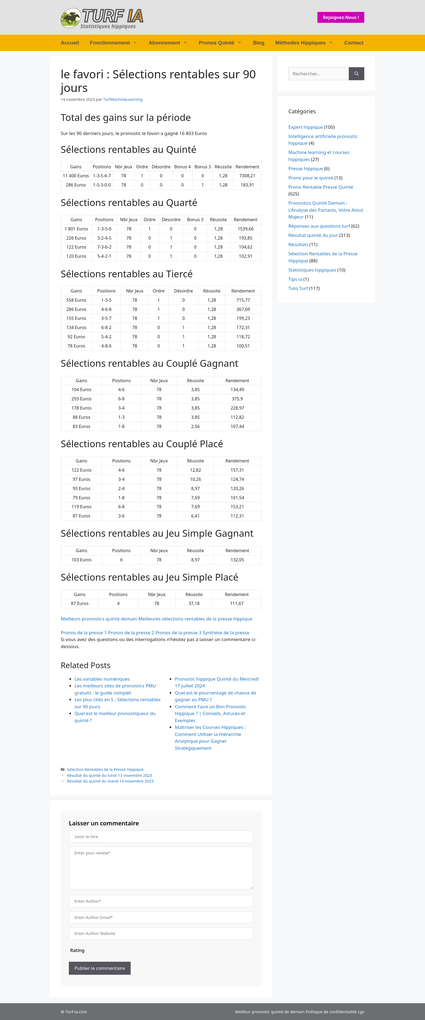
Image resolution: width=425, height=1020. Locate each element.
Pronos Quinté (223, 43)
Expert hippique (305, 127)
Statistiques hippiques (312, 270)
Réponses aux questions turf (319, 226)
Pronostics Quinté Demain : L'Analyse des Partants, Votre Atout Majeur (325, 210)
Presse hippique (305, 168)
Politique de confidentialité (331, 1011)
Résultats (298, 244)
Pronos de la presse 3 (178, 632)
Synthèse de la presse (226, 632)
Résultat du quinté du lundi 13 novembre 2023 (109, 775)
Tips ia (295, 279)
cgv (361, 1011)
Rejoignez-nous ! (341, 17)
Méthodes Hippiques (307, 43)
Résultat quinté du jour (313, 235)
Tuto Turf (298, 288)
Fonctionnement (116, 43)
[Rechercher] (356, 73)
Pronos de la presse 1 (84, 632)
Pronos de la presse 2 (131, 632)
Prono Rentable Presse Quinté (320, 187)
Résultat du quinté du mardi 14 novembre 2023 (110, 781)
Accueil (70, 43)
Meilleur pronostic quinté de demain (270, 1011)
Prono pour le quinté (310, 178)
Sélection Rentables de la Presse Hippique (105, 769)
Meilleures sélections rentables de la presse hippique (195, 619)
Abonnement (171, 43)
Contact (353, 43)
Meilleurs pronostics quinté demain (99, 619)
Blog (258, 43)
